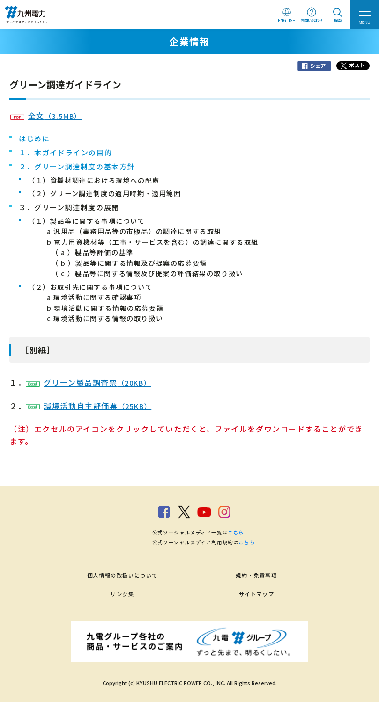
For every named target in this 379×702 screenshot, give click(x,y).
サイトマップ (257, 594)
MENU (365, 22)
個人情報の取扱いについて (122, 575)
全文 (46, 115)
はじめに (34, 138)
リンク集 (122, 594)
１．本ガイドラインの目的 (65, 152)
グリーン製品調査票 (88, 382)
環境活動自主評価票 (88, 405)
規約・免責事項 (256, 575)
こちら (236, 532)
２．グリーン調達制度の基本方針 (77, 166)
